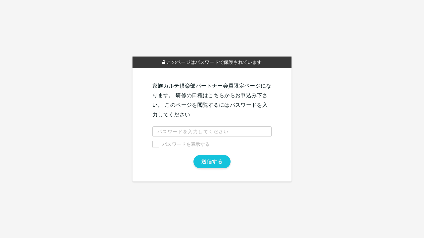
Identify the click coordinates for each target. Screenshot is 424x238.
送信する (212, 161)
